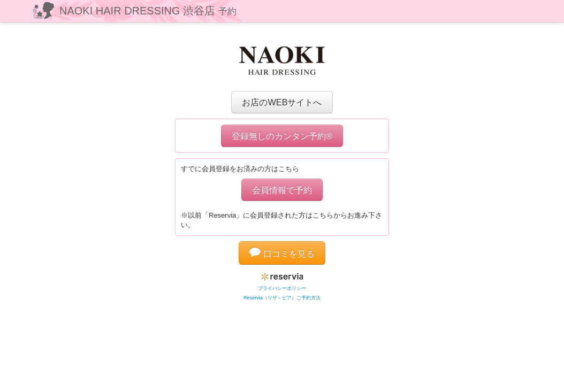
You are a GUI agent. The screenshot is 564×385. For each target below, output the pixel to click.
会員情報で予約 (282, 190)
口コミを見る (282, 253)
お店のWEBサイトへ (282, 102)
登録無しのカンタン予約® (282, 136)
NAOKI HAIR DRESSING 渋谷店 (148, 11)
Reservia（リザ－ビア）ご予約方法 (282, 298)
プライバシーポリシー (282, 288)
